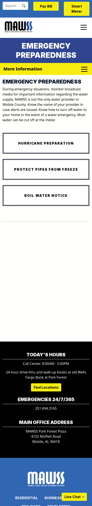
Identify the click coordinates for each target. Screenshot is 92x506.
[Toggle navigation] (83, 27)
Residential (26, 498)
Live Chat (73, 497)
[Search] (11, 6)
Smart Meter (77, 8)
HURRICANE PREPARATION (46, 143)
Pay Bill (46, 6)
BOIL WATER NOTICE (46, 195)
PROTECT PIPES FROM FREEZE (46, 169)
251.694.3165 (46, 408)
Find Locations (46, 387)
